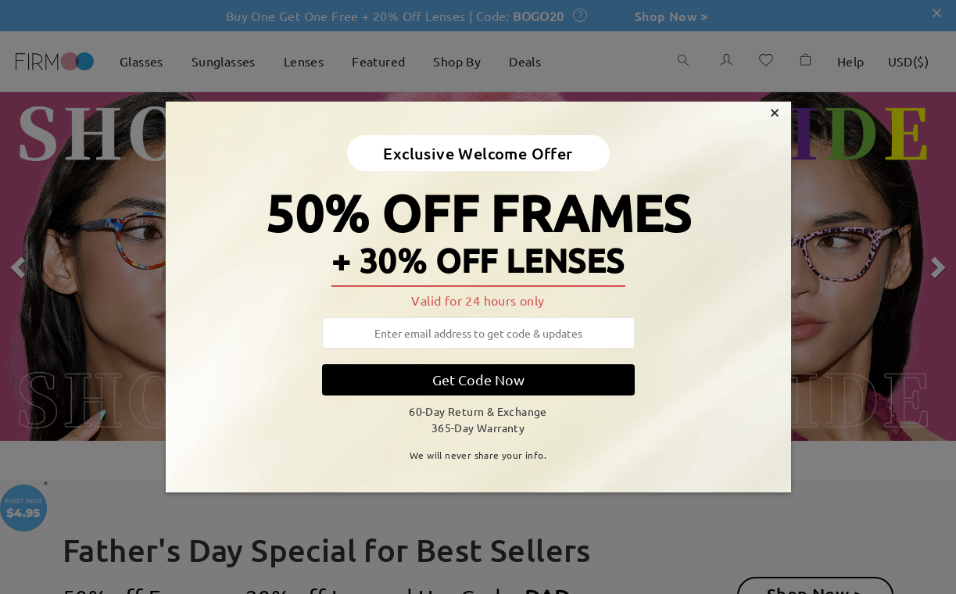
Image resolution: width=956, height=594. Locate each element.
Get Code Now (478, 379)
